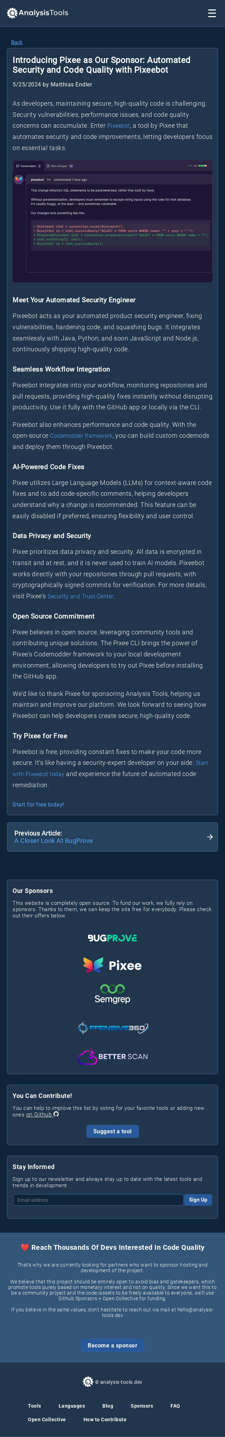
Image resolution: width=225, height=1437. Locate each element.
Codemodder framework (81, 435)
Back (17, 42)
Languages (72, 1406)
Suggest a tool (112, 1131)
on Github (42, 1114)
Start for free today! (38, 804)
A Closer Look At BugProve (53, 840)
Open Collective (47, 1419)
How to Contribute (105, 1419)
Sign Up (198, 1200)
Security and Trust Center (81, 596)
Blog (107, 1406)
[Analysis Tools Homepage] (37, 13)
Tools (34, 1406)
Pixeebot (118, 125)
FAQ (175, 1406)
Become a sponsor (112, 1345)
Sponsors (142, 1406)
